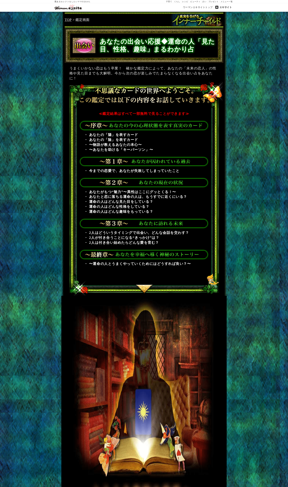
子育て (169, 2)
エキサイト (225, 7)
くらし (177, 2)
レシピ (185, 2)
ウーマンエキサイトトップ (198, 7)
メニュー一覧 (227, 2)
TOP (68, 20)
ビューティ (195, 2)
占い (204, 2)
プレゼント (213, 2)
